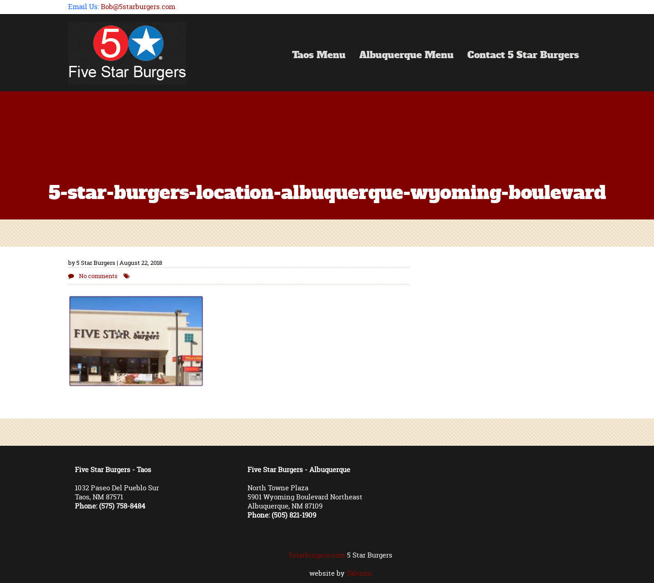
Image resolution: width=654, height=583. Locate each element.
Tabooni (359, 573)
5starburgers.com (317, 555)
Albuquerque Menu (406, 55)
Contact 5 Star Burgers (523, 55)
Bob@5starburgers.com (138, 6)
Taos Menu (319, 55)
